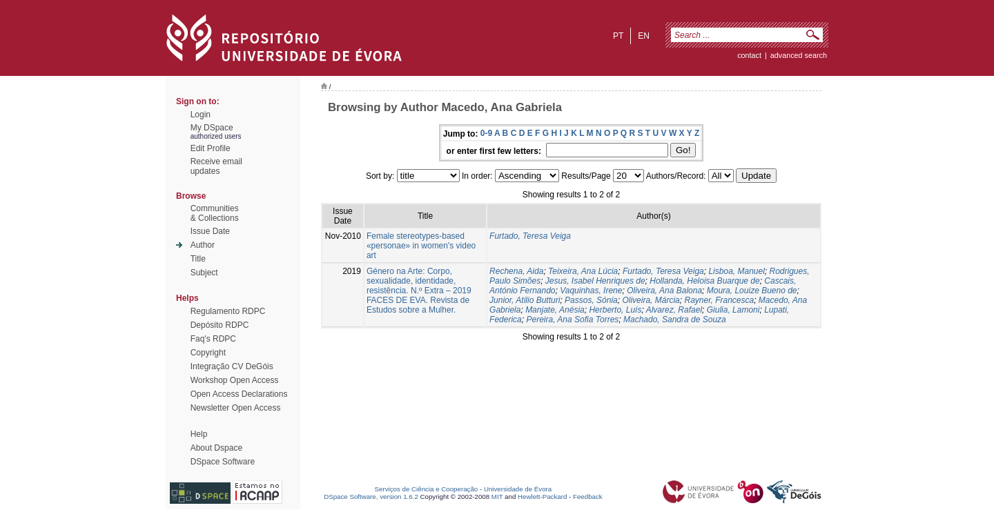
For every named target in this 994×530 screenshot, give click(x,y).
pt (618, 36)
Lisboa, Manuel (736, 271)
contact (749, 55)
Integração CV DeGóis (232, 366)
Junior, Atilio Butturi (524, 300)
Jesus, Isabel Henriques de (595, 281)
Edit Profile (211, 148)
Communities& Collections (215, 213)
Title (198, 259)
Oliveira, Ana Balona (664, 290)
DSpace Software (223, 462)
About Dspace (216, 448)
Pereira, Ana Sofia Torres (572, 319)
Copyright (208, 352)
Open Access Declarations (239, 394)
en (644, 36)
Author (203, 245)
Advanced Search (798, 55)
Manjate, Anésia (555, 310)
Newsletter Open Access (236, 408)
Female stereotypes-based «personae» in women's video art (421, 245)
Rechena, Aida (516, 271)
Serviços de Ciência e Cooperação (426, 489)
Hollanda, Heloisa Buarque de (704, 281)
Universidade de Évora (518, 489)
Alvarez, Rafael (674, 310)
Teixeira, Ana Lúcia (583, 271)
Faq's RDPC (213, 339)
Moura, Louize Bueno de (752, 290)
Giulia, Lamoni (733, 310)
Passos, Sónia (591, 300)
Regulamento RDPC (228, 311)
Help (199, 434)
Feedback (588, 496)
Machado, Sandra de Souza (674, 319)
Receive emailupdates (216, 166)
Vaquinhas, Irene (591, 290)
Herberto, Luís (615, 310)
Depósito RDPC (220, 325)
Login (201, 114)
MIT (497, 496)
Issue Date (210, 231)
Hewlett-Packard (542, 496)
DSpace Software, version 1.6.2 (371, 496)
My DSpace (212, 127)
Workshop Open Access (235, 380)
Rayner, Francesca (719, 300)
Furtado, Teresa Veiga (530, 236)
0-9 (486, 133)
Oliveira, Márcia (650, 300)
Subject (204, 272)
